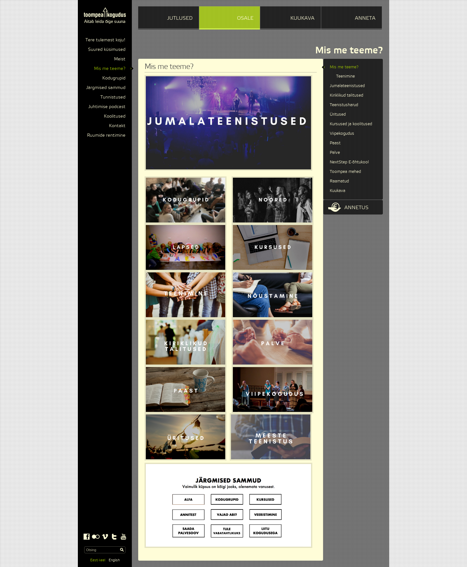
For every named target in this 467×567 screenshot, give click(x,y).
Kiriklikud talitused (346, 95)
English (114, 560)
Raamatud (339, 181)
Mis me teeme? (109, 68)
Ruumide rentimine (106, 135)
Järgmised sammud (105, 87)
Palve (335, 152)
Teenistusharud (344, 105)
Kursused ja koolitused (351, 124)
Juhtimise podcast (106, 106)
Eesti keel (97, 560)
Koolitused (114, 116)
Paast (335, 143)
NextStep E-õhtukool (349, 162)
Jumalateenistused (347, 86)
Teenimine (345, 76)
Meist (119, 59)
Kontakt (117, 125)
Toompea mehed (345, 171)
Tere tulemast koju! (105, 40)
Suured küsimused (106, 49)
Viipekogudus (342, 133)
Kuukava (337, 190)
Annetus (348, 207)
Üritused (338, 114)
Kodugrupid (113, 78)
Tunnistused (112, 97)
